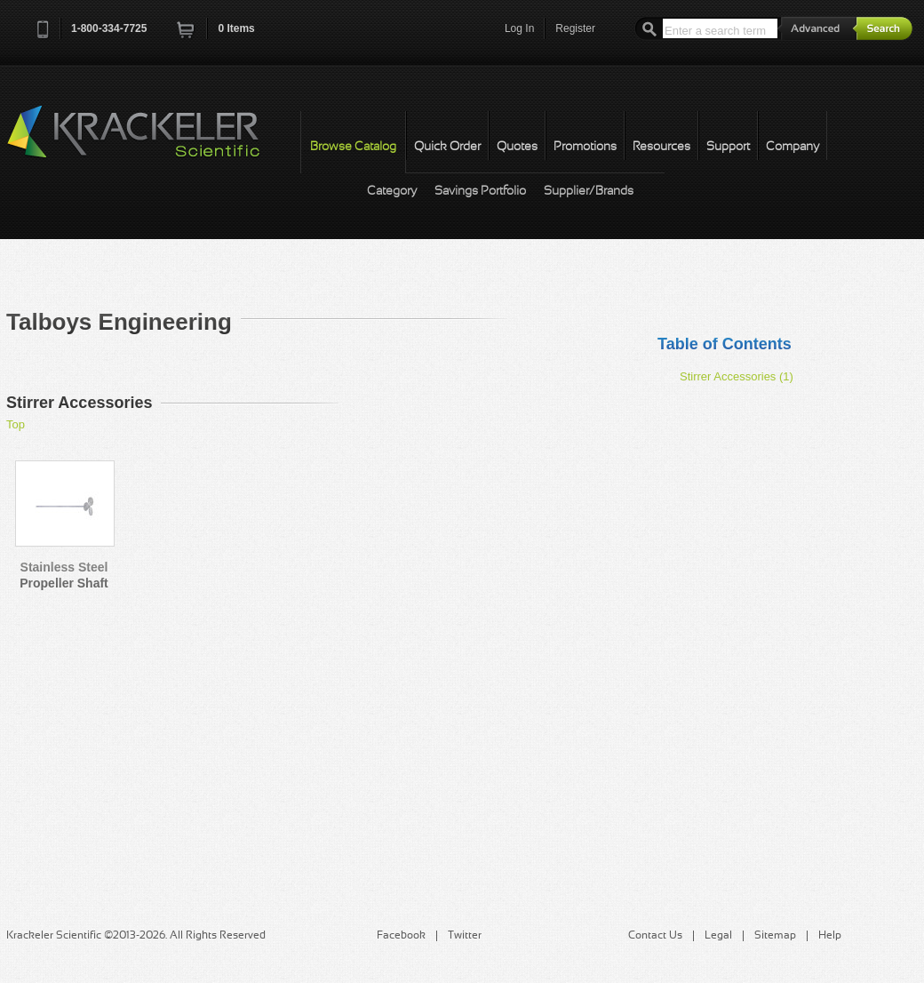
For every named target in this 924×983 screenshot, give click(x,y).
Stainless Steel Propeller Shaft (64, 575)
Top (15, 424)
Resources (661, 147)
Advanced (817, 28)
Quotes (517, 147)
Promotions (585, 147)
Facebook (401, 936)
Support (728, 147)
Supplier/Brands (588, 191)
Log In (519, 28)
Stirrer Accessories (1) (736, 376)
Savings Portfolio (480, 191)
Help (829, 936)
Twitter (465, 936)
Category (392, 191)
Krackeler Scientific (151, 141)
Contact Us (655, 936)
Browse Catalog (353, 147)
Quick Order (447, 147)
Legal (718, 936)
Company (792, 147)
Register (575, 28)
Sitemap (775, 936)
